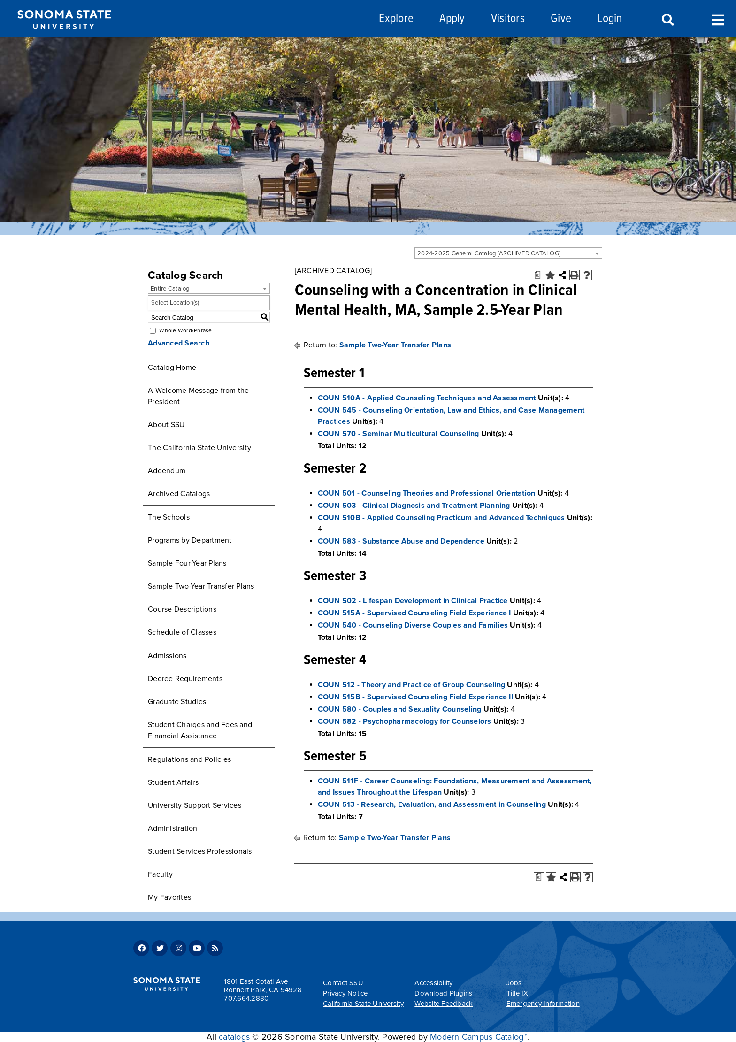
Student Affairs (173, 782)
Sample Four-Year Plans (187, 563)
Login (609, 19)
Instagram (178, 948)
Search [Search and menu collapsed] (667, 20)
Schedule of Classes (182, 632)
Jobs (514, 983)
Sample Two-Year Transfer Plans (201, 586)
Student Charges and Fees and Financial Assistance (200, 730)
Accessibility (433, 983)
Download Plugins (443, 993)
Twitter (160, 948)
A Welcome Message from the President (198, 396)
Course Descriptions (182, 609)
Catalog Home (172, 367)
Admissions (167, 655)
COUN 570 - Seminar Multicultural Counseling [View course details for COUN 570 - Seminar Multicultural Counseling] (398, 433)
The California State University (199, 447)
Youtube (197, 948)
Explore (396, 19)
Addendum (166, 470)
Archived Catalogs (179, 493)
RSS (215, 948)
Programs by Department (190, 540)
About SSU (166, 424)
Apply (452, 19)
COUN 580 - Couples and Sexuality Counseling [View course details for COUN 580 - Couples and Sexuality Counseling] (400, 709)
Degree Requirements (185, 678)
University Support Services (194, 805)
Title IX (517, 993)
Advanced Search (178, 343)
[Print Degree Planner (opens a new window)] (538, 275)
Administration (173, 828)
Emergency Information (543, 1003)
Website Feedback (443, 1003)
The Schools (169, 517)
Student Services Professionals (200, 851)
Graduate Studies (177, 701)
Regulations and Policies (189, 759)
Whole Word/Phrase (185, 330)
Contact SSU (343, 983)
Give (561, 19)
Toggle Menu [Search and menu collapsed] (718, 19)
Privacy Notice (345, 993)
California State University (363, 1003)
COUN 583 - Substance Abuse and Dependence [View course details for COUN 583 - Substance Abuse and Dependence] (401, 541)
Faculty (160, 874)
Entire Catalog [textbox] (170, 288)
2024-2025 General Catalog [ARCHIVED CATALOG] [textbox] (488, 253)
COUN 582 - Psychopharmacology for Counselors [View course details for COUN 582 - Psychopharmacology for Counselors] (404, 721)
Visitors (508, 19)
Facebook (141, 948)
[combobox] (508, 253)
